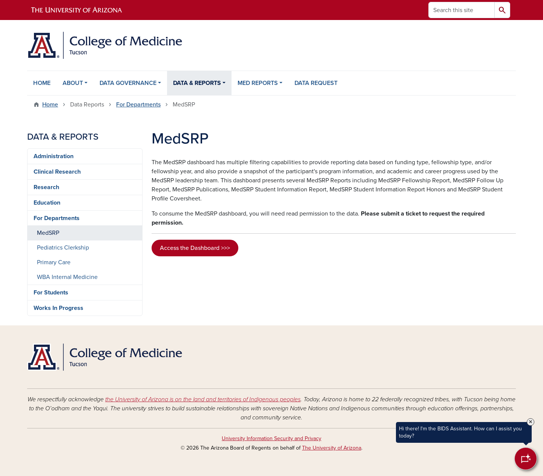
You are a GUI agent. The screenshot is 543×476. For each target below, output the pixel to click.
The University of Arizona (331, 448)
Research (46, 187)
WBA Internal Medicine (67, 277)
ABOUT (73, 83)
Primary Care (54, 262)
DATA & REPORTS (197, 83)
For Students (51, 292)
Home (50, 104)
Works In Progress (58, 308)
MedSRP (48, 233)
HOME (42, 83)
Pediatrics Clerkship (63, 247)
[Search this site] (461, 10)
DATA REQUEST (316, 83)
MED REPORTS (258, 83)
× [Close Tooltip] (530, 422)
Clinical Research (57, 172)
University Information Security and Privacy (271, 438)
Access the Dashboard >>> (195, 248)
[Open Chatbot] (525, 458)
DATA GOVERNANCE (128, 83)
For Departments (138, 104)
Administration (54, 156)
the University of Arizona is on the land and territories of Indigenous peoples (203, 399)
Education (47, 202)
